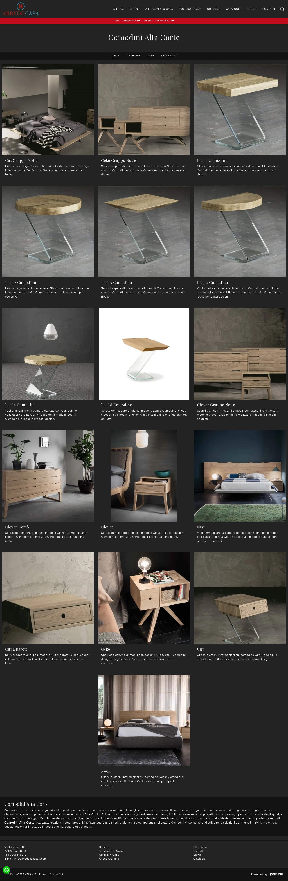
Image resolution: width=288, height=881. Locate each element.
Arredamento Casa (159, 8)
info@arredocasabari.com (30, 858)
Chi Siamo (200, 846)
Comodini (147, 20)
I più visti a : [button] (169, 55)
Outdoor (213, 8)
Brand (197, 854)
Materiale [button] (133, 55)
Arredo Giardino (109, 858)
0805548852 (18, 854)
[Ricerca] (282, 9)
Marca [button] (115, 55)
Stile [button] (150, 55)
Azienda (118, 8)
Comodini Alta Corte (164, 20)
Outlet (252, 8)
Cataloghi (233, 8)
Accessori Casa (190, 8)
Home (116, 20)
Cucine (135, 8)
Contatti (268, 8)
